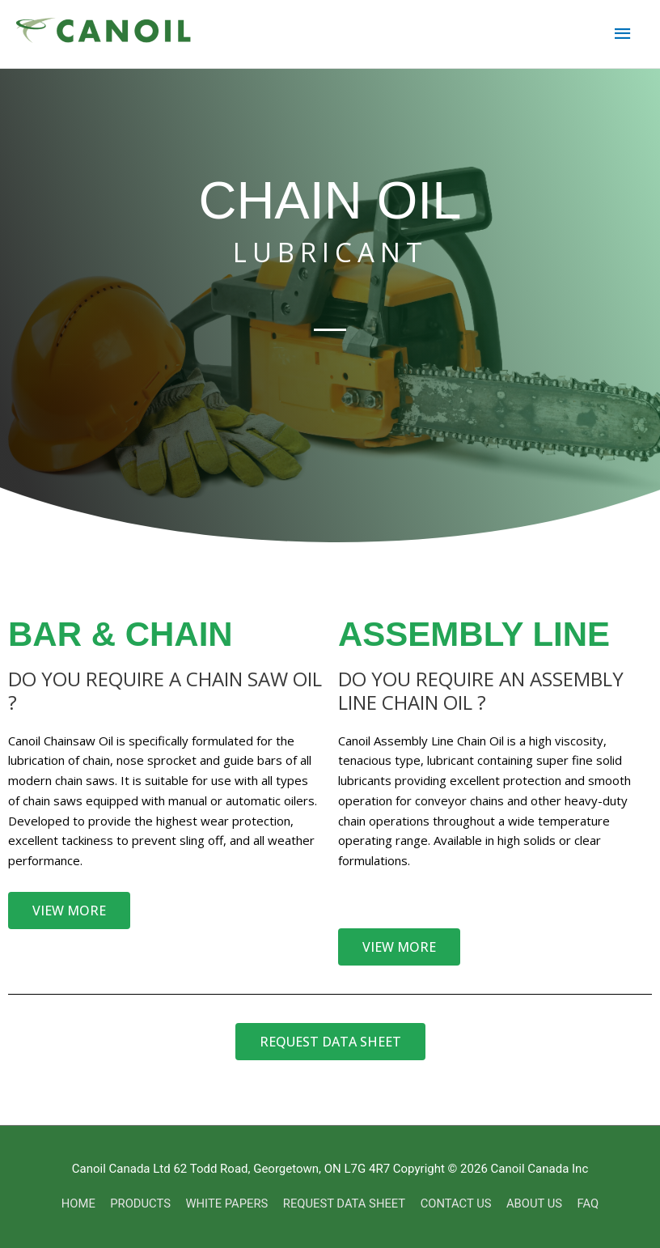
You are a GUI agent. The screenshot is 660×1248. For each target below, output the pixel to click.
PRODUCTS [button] (137, 1203)
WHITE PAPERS (225, 1203)
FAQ (592, 1203)
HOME (74, 1203)
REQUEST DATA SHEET (344, 1203)
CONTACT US (457, 1203)
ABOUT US (537, 1203)
